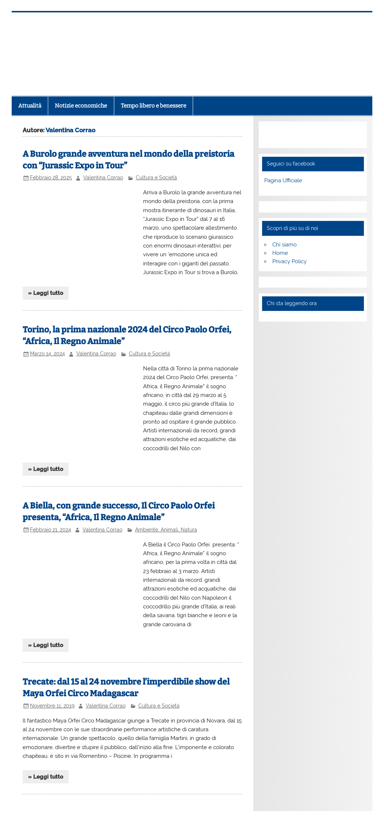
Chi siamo (284, 244)
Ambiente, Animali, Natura (166, 530)
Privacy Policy (289, 261)
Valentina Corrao (103, 177)
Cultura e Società (156, 177)
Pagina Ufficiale (283, 180)
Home (280, 253)
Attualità (29, 105)
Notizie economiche (81, 105)
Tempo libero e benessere (153, 105)
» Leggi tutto (45, 293)
